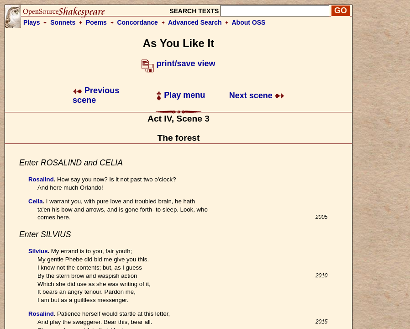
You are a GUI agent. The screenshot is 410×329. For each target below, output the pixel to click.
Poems (96, 22)
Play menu (180, 95)
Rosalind (41, 179)
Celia (35, 201)
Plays (31, 22)
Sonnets (62, 22)
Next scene (256, 95)
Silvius (38, 251)
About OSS (249, 22)
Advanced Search (195, 22)
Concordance (137, 22)
